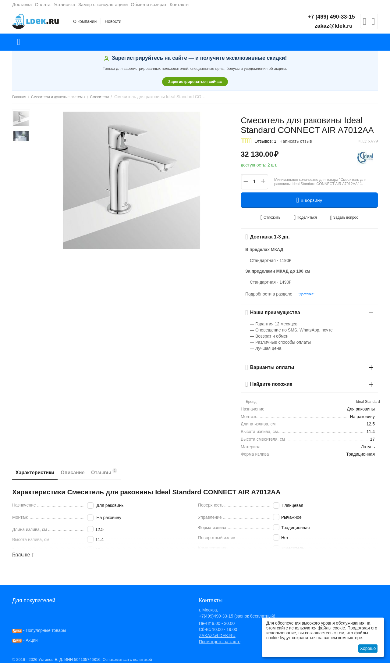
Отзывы (118, 466)
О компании (85, 21)
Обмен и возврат (149, 4)
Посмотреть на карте (219, 636)
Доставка (22, 4)
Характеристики (37, 467)
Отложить (277, 215)
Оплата (43, 4)
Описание (81, 467)
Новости (113, 21)
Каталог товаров (48, 42)
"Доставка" (304, 288)
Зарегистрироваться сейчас (195, 82)
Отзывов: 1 (265, 141)
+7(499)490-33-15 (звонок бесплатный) (237, 610)
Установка (64, 4)
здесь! (114, 658)
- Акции (25, 634)
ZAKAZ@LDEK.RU (217, 630)
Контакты (180, 4)
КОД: (362, 141)
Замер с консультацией (103, 4)
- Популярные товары (39, 624)
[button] (304, 215)
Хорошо (368, 648)
